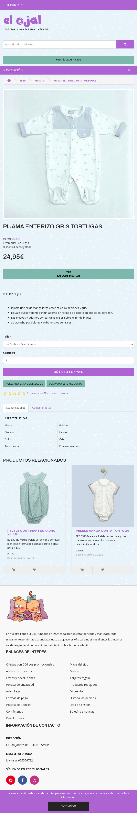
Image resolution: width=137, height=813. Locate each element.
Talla (6, 336)
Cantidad (9, 352)
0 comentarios (35, 393)
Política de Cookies (18, 705)
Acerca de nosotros (19, 671)
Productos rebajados (83, 684)
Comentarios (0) (41, 407)
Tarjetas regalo (80, 678)
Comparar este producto (65, 383)
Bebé (23, 80)
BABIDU (16, 239)
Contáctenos (14, 711)
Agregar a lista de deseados (24, 383)
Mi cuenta (76, 691)
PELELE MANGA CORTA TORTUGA (102, 530)
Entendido (68, 806)
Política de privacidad (20, 684)
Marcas (75, 671)
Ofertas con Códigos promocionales (30, 664)
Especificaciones (15, 407)
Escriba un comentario (58, 393)
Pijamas (39, 80)
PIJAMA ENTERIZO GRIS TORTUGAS (74, 80)
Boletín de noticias (82, 711)
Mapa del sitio (79, 664)
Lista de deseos (80, 705)
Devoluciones (15, 718)
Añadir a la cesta (68, 372)
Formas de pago (17, 698)
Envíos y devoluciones (20, 678)
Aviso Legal (13, 691)
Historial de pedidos (83, 698)
